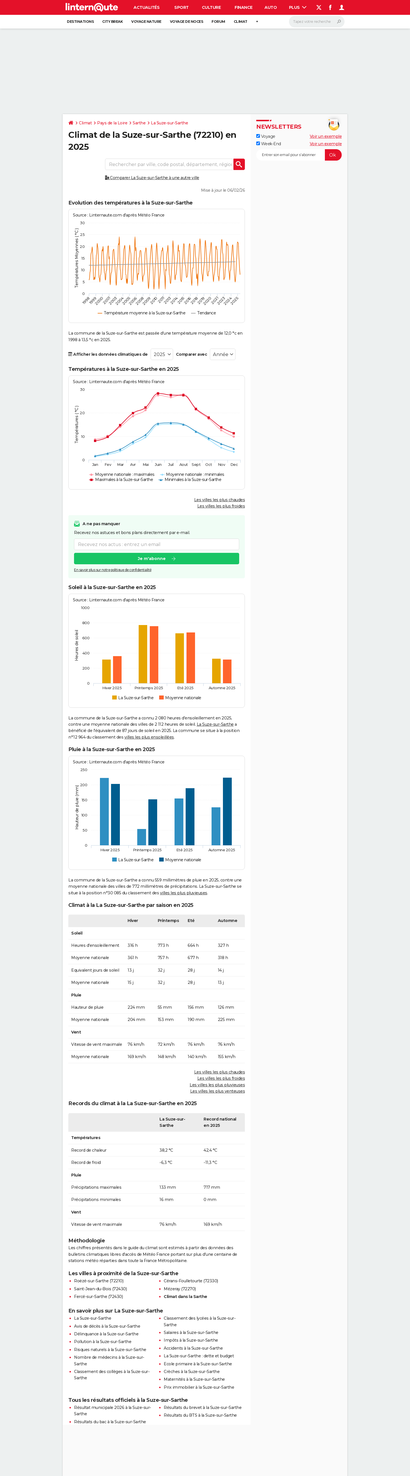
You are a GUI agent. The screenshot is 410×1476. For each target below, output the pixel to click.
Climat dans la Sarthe (185, 1296)
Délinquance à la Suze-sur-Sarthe (106, 1334)
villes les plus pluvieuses (183, 892)
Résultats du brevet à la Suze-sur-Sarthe (202, 1407)
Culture (211, 7)
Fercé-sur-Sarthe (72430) (98, 1296)
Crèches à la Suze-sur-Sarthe (192, 1371)
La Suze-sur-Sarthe (169, 123)
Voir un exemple (326, 136)
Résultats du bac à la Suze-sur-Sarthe (110, 1421)
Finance (244, 7)
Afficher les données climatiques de (108, 354)
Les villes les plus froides (221, 506)
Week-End (268, 143)
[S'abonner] (299, 155)
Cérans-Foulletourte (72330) (191, 1280)
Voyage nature (146, 21)
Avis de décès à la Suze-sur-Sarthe (107, 1326)
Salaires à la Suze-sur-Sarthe (191, 1332)
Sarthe (139, 123)
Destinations (80, 21)
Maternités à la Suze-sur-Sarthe (194, 1379)
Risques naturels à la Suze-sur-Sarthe (110, 1349)
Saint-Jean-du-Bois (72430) (100, 1288)
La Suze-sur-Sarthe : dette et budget (199, 1355)
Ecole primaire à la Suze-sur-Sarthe (198, 1363)
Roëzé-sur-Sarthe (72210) (98, 1280)
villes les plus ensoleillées (149, 737)
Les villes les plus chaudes (219, 499)
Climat (240, 21)
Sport (181, 7)
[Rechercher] (317, 21)
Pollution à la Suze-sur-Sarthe (102, 1341)
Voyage (265, 136)
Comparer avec (191, 354)
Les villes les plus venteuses (217, 1091)
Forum (218, 21)
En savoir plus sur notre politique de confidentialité (112, 570)
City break (112, 21)
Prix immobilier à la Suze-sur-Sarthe (199, 1387)
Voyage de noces (186, 21)
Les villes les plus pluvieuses (217, 1084)
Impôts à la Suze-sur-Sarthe (191, 1340)
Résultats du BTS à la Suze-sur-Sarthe (200, 1415)
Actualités (146, 7)
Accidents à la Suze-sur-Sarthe (193, 1348)
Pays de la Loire (112, 123)
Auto (271, 7)
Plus (298, 7)
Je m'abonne (152, 558)
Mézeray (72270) (180, 1288)
